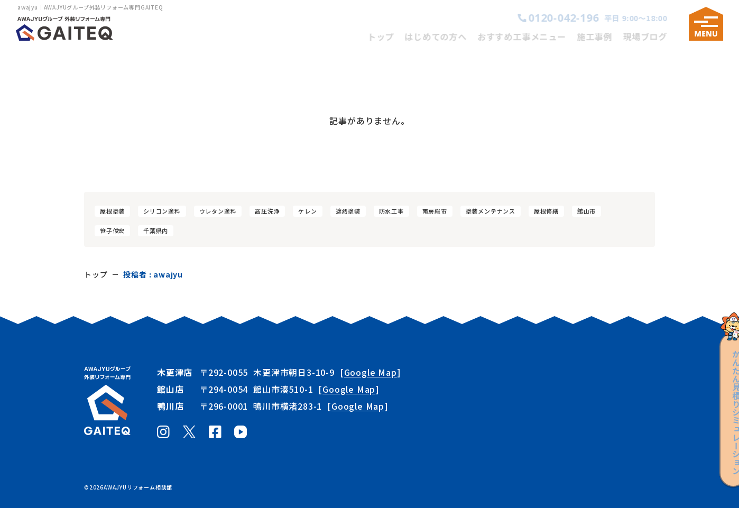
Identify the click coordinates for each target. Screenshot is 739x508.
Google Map (370, 372)
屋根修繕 (546, 211)
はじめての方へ (444, 36)
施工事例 (603, 36)
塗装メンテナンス (490, 211)
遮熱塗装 (348, 211)
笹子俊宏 (112, 230)
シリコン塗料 (162, 211)
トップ (389, 36)
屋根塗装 (112, 211)
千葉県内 (155, 230)
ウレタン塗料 (218, 211)
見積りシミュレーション (722, 401)
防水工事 (391, 211)
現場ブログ (653, 36)
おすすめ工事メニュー (530, 36)
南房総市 (434, 211)
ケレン (307, 211)
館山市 (586, 211)
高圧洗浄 (267, 211)
